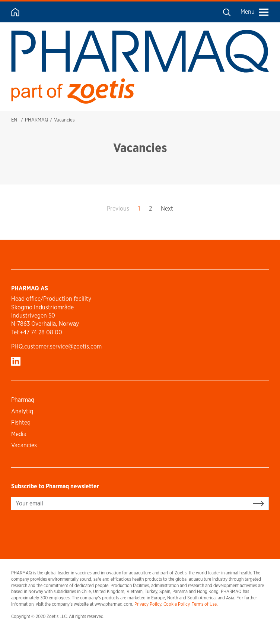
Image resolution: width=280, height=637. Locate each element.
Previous (118, 208)
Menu (254, 11)
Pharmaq (22, 399)
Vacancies (24, 445)
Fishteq (21, 422)
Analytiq (22, 411)
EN (14, 120)
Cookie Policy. (177, 604)
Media (18, 434)
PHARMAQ (36, 120)
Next (167, 208)
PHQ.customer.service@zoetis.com (56, 346)
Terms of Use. (205, 604)
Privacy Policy (147, 604)
